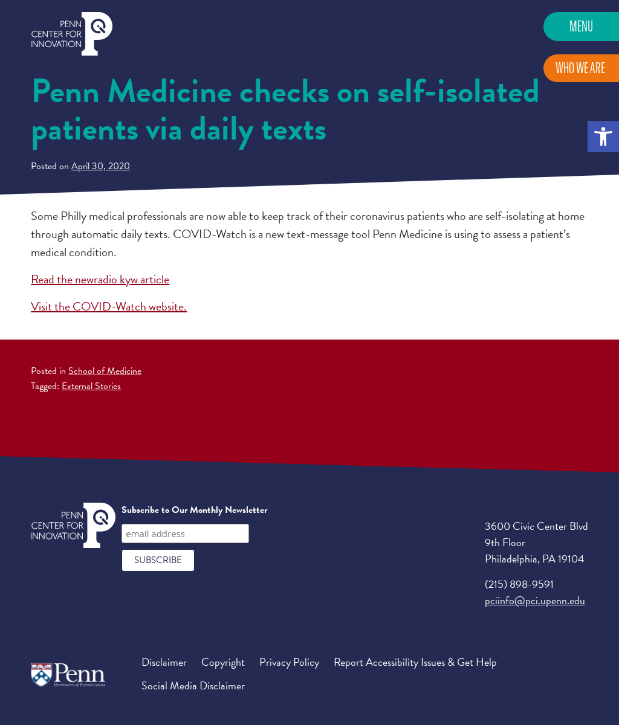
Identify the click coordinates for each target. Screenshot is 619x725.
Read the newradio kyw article (100, 279)
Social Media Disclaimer (193, 685)
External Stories (91, 386)
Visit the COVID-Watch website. (109, 306)
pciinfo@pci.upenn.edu (535, 600)
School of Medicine (104, 371)
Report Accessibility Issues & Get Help (415, 662)
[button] (603, 136)
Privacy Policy (289, 662)
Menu (581, 26)
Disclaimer (164, 662)
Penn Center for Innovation (71, 34)
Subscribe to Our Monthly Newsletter (194, 510)
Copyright (223, 662)
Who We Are (580, 68)
